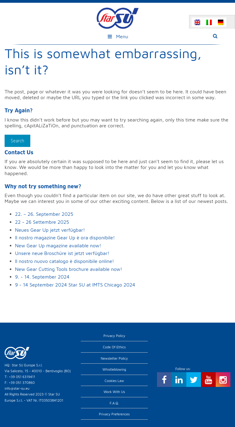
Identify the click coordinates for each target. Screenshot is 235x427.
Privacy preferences (114, 414)
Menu (117, 36)
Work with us (114, 392)
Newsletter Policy (114, 358)
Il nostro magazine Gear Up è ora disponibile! (65, 237)
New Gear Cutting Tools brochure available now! (68, 269)
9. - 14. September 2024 (42, 276)
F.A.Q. (114, 403)
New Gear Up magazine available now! (58, 245)
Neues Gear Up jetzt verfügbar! (50, 230)
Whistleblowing (114, 369)
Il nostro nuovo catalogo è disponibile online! (64, 261)
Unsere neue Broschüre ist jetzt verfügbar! (62, 253)
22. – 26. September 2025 (44, 214)
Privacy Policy (114, 336)
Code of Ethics (114, 347)
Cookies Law (114, 381)
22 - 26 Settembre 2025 (42, 222)
